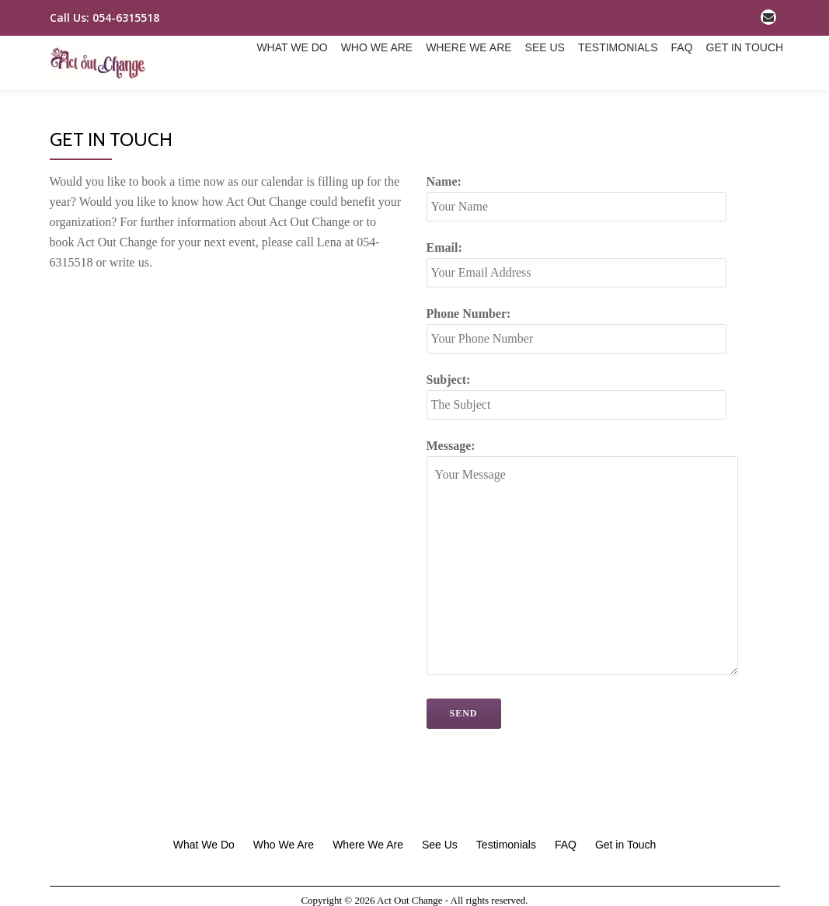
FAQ (580, 101)
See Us (439, 101)
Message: (582, 620)
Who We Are (267, 101)
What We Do (180, 101)
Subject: (576, 454)
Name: (576, 256)
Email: (576, 322)
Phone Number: (576, 388)
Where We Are (361, 101)
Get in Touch (645, 101)
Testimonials (515, 101)
